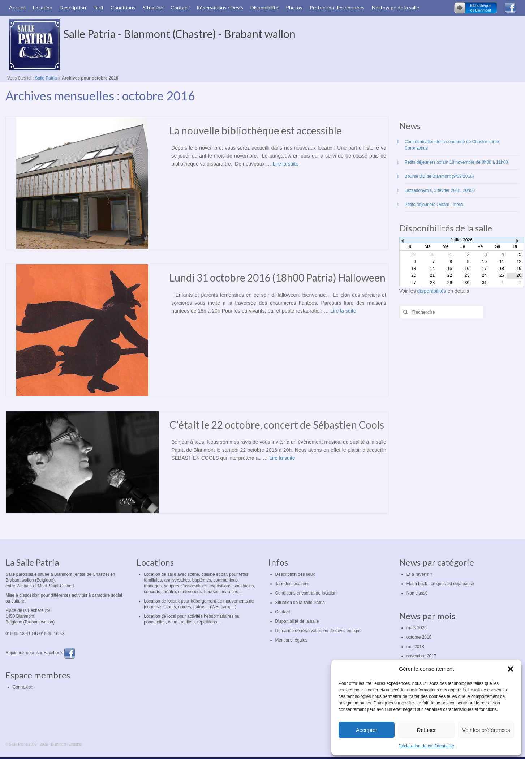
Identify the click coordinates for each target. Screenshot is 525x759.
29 (449, 282)
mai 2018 (415, 646)
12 (519, 261)
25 (501, 275)
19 (519, 268)
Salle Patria (46, 78)
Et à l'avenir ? (419, 574)
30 (467, 282)
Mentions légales (291, 640)
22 (449, 275)
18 (501, 268)
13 (413, 268)
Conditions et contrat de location (306, 593)
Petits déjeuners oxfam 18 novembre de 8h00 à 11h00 (456, 162)
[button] (510, 669)
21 (432, 275)
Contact (282, 611)
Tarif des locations (292, 583)
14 (432, 268)
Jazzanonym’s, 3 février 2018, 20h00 (440, 190)
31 (484, 282)
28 (432, 282)
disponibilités (432, 291)
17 (484, 268)
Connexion (23, 687)
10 (484, 261)
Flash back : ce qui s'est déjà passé (440, 583)
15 (449, 268)
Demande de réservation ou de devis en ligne (318, 630)
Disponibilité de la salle (297, 621)
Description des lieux (295, 574)
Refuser (426, 730)
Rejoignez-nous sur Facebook (40, 652)
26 (519, 275)
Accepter (366, 730)
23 (467, 275)
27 (413, 282)
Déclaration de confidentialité (426, 746)
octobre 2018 (418, 637)
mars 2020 (416, 627)
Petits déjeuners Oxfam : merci (434, 204)
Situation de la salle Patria (300, 602)
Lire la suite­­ (285, 164)
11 (501, 261)
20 (413, 275)
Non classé (417, 593)
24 (484, 275)
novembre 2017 (421, 656)
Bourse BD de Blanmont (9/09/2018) (439, 176)
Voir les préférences (486, 730)
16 (467, 268)
